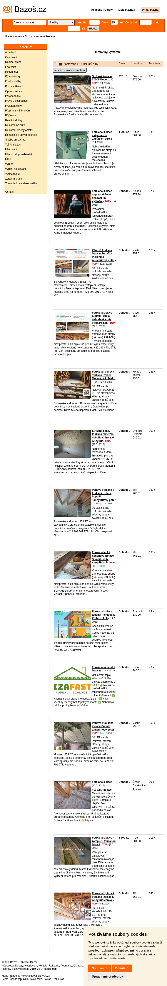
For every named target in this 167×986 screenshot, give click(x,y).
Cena (122, 63)
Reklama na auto (15, 125)
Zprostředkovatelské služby (21, 183)
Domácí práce (13, 62)
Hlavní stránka (13, 36)
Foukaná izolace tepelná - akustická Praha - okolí (103, 615)
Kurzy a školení (14, 86)
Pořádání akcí (13, 96)
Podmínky (66, 965)
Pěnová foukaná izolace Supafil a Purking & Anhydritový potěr (103, 255)
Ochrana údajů (82, 965)
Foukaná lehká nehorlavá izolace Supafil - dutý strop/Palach (103, 557)
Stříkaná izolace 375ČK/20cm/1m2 (103, 78)
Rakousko (58, 979)
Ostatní (9, 191)
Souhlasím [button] (99, 968)
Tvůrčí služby (13, 144)
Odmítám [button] (121, 968)
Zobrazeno (155, 63)
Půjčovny (10, 115)
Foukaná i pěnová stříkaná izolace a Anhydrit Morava (103, 897)
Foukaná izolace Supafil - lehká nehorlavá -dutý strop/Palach (102, 317)
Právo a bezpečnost (16, 100)
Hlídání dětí (11, 71)
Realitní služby (13, 120)
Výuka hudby (12, 173)
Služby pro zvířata (15, 139)
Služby (28, 36)
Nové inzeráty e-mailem (69, 70)
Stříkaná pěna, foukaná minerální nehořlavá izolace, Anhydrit (103, 436)
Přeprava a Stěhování (17, 110)
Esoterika (10, 67)
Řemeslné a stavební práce (21, 134)
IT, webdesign (13, 76)
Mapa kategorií (10, 975)
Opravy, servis (13, 91)
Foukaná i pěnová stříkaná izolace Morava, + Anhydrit (103, 375)
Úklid (8, 159)
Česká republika (19, 979)
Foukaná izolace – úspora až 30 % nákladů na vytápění (103, 196)
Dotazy (19, 965)
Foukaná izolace (102, 781)
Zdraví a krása (13, 178)
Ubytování (11, 149)
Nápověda (8, 965)
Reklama (54, 965)
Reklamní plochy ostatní (19, 130)
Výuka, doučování (15, 168)
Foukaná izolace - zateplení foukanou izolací (104, 841)
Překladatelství (13, 105)
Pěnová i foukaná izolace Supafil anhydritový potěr (103, 726)
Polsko (47, 979)
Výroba (9, 163)
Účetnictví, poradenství (18, 154)
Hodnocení (31, 965)
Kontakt (42, 965)
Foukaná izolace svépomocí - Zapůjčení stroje (102, 135)
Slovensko (36, 979)
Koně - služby (13, 81)
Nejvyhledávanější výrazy (35, 975)
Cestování (11, 57)
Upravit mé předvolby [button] (107, 976)
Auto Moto (11, 52)
